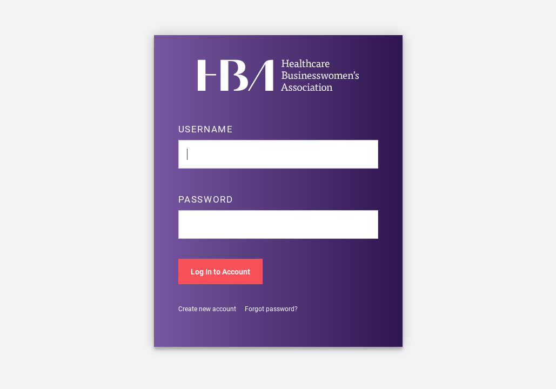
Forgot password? (271, 309)
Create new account (207, 309)
